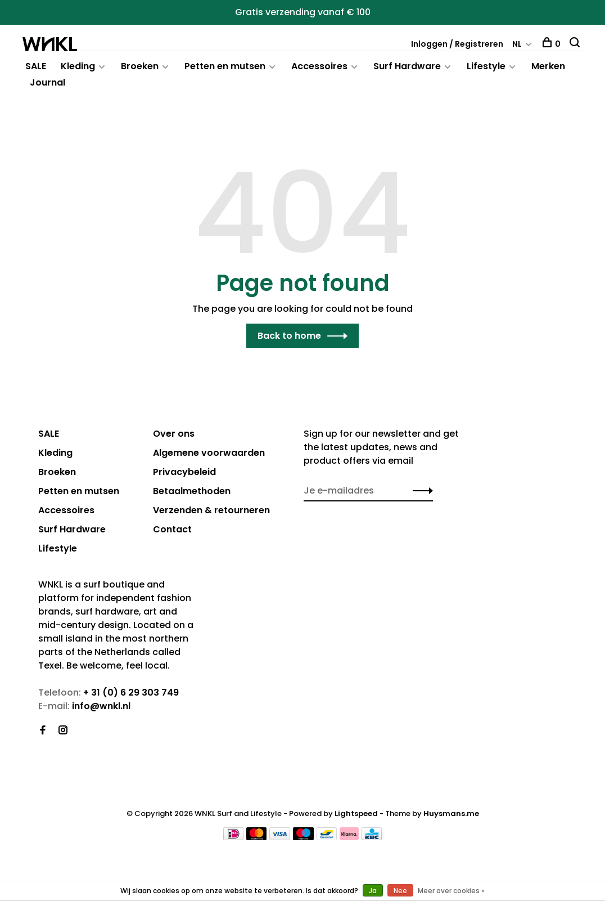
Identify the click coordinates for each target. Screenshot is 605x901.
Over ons (174, 433)
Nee (400, 890)
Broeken (140, 66)
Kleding (78, 66)
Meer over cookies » (451, 890)
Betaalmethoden (192, 491)
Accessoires (319, 66)
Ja (373, 890)
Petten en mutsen (224, 66)
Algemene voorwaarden (209, 452)
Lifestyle (486, 66)
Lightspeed (356, 813)
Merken (548, 66)
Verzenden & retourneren (211, 510)
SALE (35, 66)
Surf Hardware (407, 66)
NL (517, 44)
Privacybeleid (184, 471)
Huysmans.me (451, 813)
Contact (172, 529)
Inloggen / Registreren (457, 44)
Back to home (289, 335)
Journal (47, 82)
